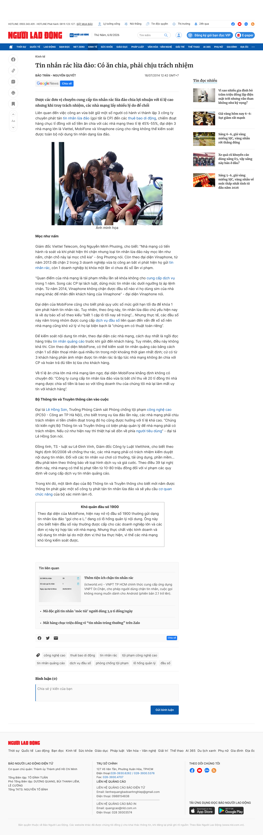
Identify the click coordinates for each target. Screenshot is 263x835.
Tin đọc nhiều (205, 80)
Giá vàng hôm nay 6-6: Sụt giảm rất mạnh (234, 116)
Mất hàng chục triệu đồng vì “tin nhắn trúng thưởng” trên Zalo (91, 623)
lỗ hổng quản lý (144, 663)
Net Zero (79, 46)
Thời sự (21, 46)
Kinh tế (92, 46)
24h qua (201, 24)
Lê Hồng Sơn (56, 410)
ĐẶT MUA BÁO (84, 24)
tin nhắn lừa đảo (76, 118)
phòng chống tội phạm (112, 663)
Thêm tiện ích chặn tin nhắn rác (108, 578)
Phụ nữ (218, 46)
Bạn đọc (64, 46)
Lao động (50, 46)
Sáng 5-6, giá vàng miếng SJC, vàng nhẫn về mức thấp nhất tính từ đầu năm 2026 (236, 181)
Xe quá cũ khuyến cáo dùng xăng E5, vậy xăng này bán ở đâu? (235, 159)
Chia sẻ (67, 83)
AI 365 (206, 46)
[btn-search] (166, 35)
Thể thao (194, 46)
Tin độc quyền (156, 24)
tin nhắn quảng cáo (68, 342)
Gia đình (232, 46)
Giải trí (179, 46)
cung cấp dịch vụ (161, 278)
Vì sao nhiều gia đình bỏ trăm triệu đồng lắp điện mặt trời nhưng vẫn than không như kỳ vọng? (236, 97)
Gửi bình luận (165, 710)
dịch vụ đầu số (108, 321)
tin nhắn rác (108, 655)
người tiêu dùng (149, 431)
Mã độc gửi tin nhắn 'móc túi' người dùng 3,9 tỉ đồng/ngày (88, 611)
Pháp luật (137, 46)
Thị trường (181, 24)
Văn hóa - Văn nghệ (160, 46)
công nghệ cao (159, 410)
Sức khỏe (107, 46)
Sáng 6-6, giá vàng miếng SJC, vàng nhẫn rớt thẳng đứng (234, 138)
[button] (13, 114)
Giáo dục (122, 46)
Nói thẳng (132, 24)
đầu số (165, 663)
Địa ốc (245, 46)
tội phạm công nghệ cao (139, 655)
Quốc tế (35, 46)
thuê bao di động (142, 118)
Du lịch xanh (207, 751)
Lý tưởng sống (109, 24)
